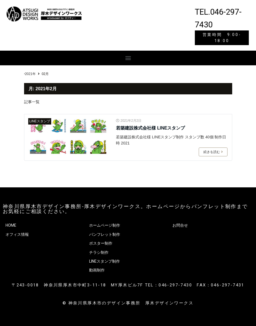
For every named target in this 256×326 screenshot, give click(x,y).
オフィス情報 (17, 234)
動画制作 (97, 270)
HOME (11, 225)
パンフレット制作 (104, 234)
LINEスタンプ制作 (104, 261)
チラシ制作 (98, 252)
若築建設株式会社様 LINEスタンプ (150, 128)
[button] (128, 58)
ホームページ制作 (104, 225)
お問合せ (180, 225)
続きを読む (213, 152)
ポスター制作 (100, 243)
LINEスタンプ (39, 121)
